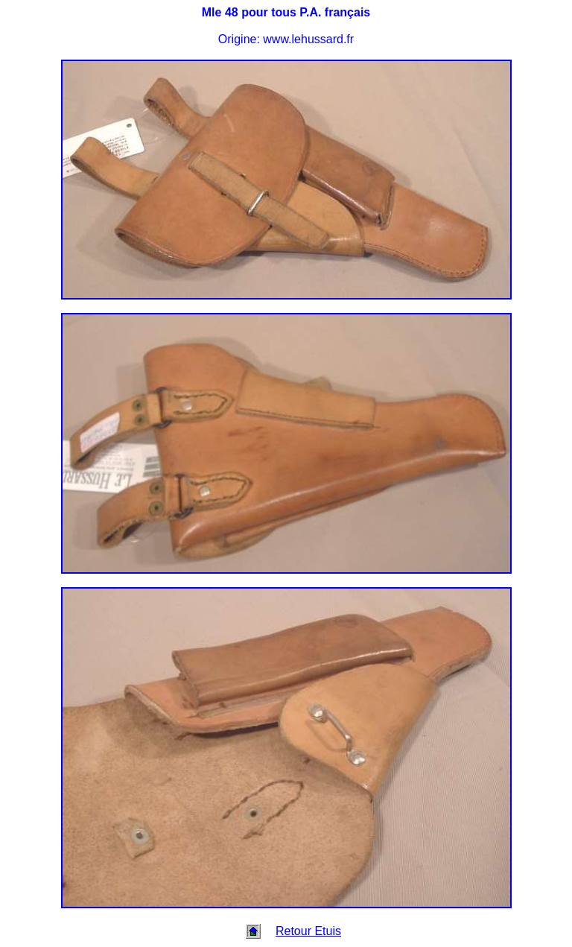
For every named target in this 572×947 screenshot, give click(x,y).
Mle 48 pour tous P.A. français (286, 12)
